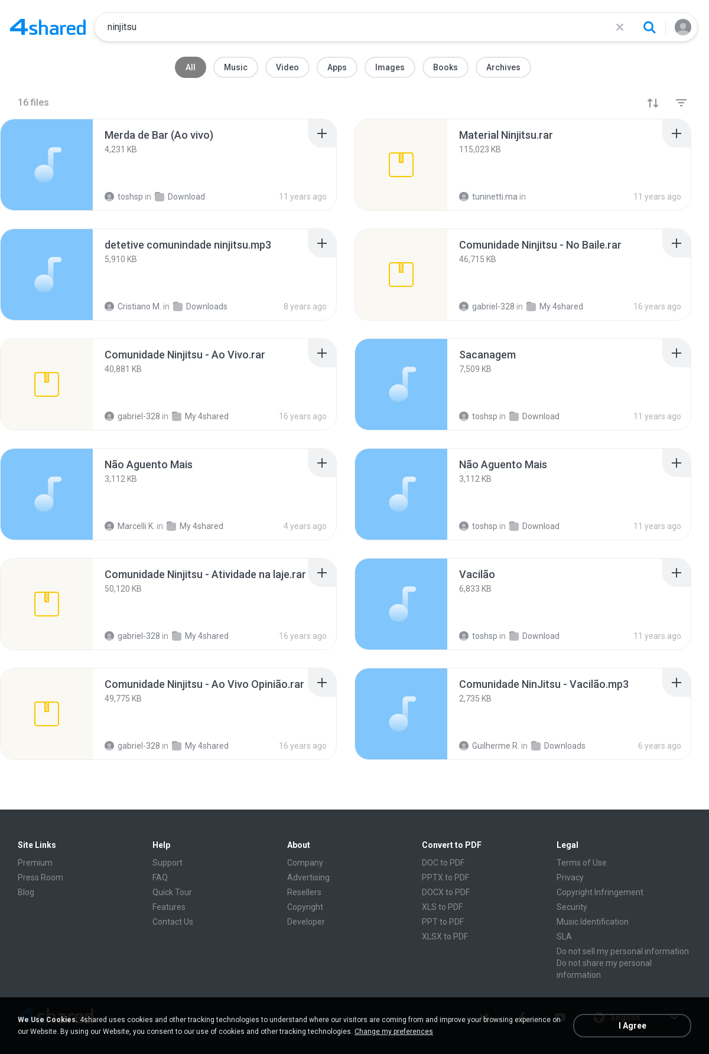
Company (305, 862)
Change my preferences (393, 1031)
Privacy (570, 877)
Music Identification (593, 921)
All (191, 67)
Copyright (305, 907)
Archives (503, 67)
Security (572, 907)
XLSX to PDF (445, 936)
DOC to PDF (443, 862)
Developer (306, 921)
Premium (35, 862)
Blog (26, 892)
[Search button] (649, 27)
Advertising (308, 877)
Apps (337, 67)
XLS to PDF (442, 907)
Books (445, 67)
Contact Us (172, 921)
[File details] (47, 164)
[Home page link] (48, 27)
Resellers (304, 892)
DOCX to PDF (446, 892)
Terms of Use (582, 862)
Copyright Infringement (600, 892)
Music (236, 67)
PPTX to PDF (445, 877)
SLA (564, 936)
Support (167, 862)
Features (169, 907)
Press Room (40, 877)
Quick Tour (172, 892)
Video (287, 67)
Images (390, 67)
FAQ (160, 877)
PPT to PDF (443, 921)
